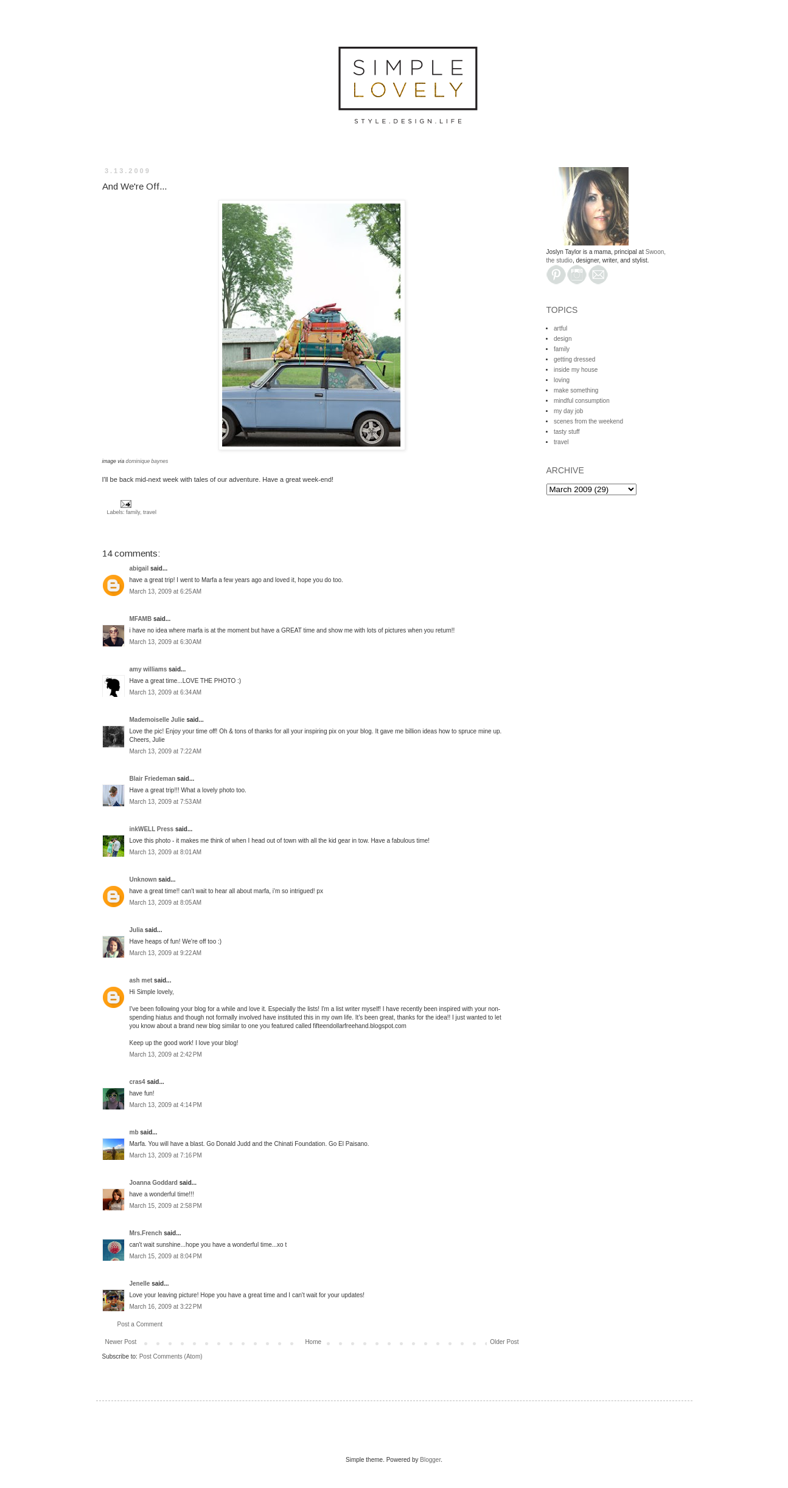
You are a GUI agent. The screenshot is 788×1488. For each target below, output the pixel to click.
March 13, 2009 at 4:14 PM (166, 1105)
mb (134, 1132)
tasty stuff (567, 431)
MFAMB (141, 618)
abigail (139, 568)
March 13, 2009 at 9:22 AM (166, 953)
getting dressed (574, 359)
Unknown (143, 879)
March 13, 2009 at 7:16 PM (166, 1155)
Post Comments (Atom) (171, 1356)
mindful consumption (582, 400)
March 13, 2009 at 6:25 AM (166, 591)
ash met (141, 980)
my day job (568, 411)
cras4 (137, 1081)
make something (576, 390)
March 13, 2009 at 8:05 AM (166, 902)
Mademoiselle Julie (157, 719)
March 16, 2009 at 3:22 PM (166, 1306)
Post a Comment (139, 1324)
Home (313, 1342)
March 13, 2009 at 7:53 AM (166, 801)
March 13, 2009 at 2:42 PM (166, 1054)
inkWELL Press (152, 829)
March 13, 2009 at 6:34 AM (166, 692)
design (562, 338)
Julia (137, 930)
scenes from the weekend (588, 421)
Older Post (504, 1342)
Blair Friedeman (153, 778)
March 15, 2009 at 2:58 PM (166, 1205)
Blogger (430, 1459)
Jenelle (140, 1283)
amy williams (148, 669)
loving (562, 380)
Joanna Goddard (154, 1182)
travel (149, 512)
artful (560, 328)
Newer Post (121, 1342)
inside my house (576, 369)
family (133, 512)
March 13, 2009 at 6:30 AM (166, 642)
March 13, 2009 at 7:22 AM (166, 751)
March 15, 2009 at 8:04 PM (166, 1256)
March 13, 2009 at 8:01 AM (166, 852)
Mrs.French (146, 1233)
